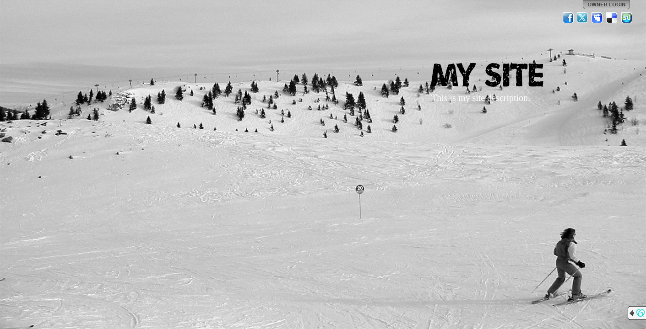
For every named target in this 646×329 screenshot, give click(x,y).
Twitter (582, 17)
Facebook (568, 17)
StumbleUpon (626, 17)
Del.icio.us (612, 17)
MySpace (597, 17)
